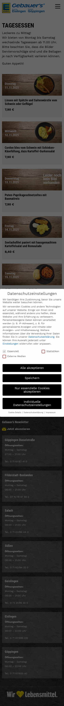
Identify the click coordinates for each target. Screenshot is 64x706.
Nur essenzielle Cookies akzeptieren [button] (32, 386)
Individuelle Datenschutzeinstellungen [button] (32, 399)
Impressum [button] (51, 409)
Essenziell (11, 347)
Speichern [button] (32, 374)
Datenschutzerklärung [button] (34, 409)
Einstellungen (10, 340)
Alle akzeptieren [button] (32, 364)
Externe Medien (14, 352)
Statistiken (50, 347)
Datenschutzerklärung (41, 333)
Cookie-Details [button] (15, 409)
